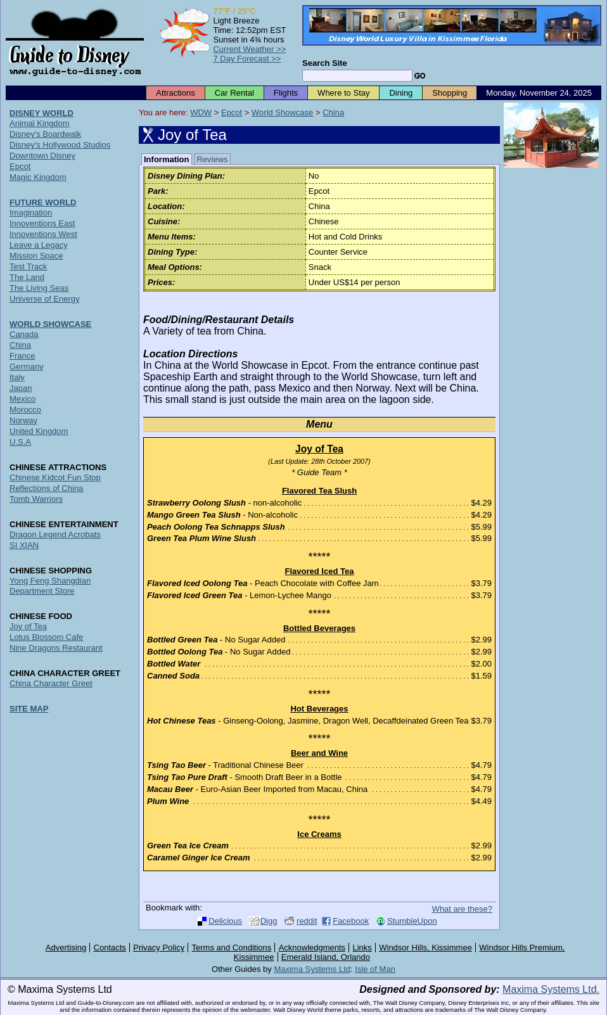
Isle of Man (375, 969)
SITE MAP (29, 708)
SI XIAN (24, 545)
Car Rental (234, 93)
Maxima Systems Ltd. (550, 989)
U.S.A (20, 442)
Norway (23, 420)
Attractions (175, 93)
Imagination (31, 212)
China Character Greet (51, 683)
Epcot (231, 112)
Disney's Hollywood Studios (60, 145)
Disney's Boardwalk (45, 134)
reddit (307, 921)
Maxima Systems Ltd (312, 969)
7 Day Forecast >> (247, 58)
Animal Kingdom (40, 123)
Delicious (225, 921)
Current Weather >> (249, 49)
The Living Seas (39, 288)
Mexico (22, 399)
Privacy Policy (158, 947)
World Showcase (282, 112)
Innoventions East (42, 223)
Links (362, 947)
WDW (201, 112)
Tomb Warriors (36, 499)
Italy (17, 377)
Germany (26, 366)
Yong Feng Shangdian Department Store (50, 586)
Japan (21, 388)
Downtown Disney (42, 155)
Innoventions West (43, 234)
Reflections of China (46, 488)
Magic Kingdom (38, 177)
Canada (24, 334)
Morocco (25, 409)
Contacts (110, 947)
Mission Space (36, 255)
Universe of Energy (45, 298)
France (22, 356)
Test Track (28, 266)
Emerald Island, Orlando (325, 957)
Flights (286, 93)
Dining (400, 93)
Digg (269, 921)
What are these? (462, 909)
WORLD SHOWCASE (50, 324)
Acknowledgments (312, 947)
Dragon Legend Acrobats (55, 534)
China (333, 112)
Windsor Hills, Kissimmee (425, 947)
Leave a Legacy (39, 245)
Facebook (351, 921)
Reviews (212, 159)
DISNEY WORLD (41, 113)
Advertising (66, 947)
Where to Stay (343, 93)
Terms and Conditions (232, 947)
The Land (27, 277)
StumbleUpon (412, 921)
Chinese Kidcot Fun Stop (55, 477)
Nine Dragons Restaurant (56, 648)
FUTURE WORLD (43, 202)
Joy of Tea (28, 626)
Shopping (449, 93)
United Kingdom (39, 431)
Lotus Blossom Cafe (46, 637)
